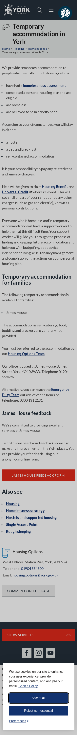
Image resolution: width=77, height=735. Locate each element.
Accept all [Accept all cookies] (38, 698)
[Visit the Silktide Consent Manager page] (65, 721)
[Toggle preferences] (19, 721)
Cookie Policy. (28, 686)
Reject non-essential (38, 710)
